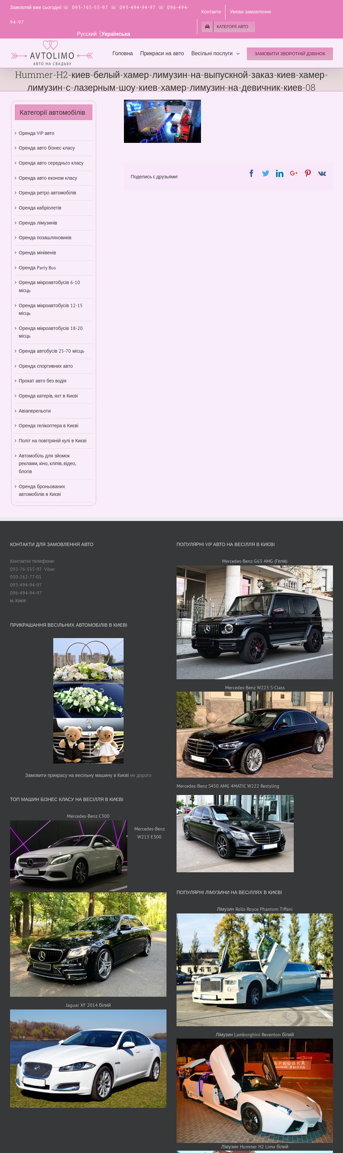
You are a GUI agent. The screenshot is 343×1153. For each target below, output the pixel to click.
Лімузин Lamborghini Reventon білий (255, 1035)
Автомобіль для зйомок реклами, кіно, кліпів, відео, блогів (47, 463)
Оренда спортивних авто (46, 366)
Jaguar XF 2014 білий (88, 1005)
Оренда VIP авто (36, 133)
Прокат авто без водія (42, 381)
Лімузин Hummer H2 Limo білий (254, 1147)
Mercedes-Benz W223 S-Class (255, 688)
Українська (115, 33)
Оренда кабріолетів (40, 208)
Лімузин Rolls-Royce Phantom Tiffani (254, 909)
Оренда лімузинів (38, 223)
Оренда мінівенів (37, 253)
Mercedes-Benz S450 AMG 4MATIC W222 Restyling (228, 786)
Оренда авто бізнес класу (47, 148)
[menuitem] (211, 12)
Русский (87, 33)
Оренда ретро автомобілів (47, 193)
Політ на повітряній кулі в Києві (52, 441)
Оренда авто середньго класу (51, 163)
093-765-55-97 (90, 7)
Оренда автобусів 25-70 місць (51, 351)
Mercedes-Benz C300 (88, 816)
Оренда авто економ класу (48, 178)
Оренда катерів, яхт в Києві (48, 396)
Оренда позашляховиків (45, 238)
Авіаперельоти (35, 411)
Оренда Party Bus (37, 268)
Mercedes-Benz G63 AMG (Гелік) (254, 561)
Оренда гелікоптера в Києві (48, 426)
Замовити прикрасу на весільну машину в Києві (77, 775)
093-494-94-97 (137, 7)
